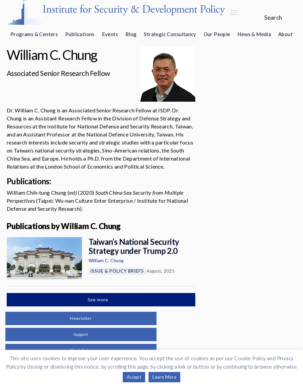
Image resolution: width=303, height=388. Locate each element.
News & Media (254, 34)
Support (81, 334)
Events (110, 34)
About (285, 34)
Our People (217, 34)
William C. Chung (106, 260)
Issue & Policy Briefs (117, 271)
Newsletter (81, 318)
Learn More (164, 377)
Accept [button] (134, 377)
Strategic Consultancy (170, 34)
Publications (80, 34)
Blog (131, 34)
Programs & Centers (34, 34)
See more (99, 299)
